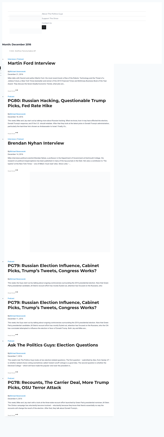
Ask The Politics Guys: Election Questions (53, 345)
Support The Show (50, 18)
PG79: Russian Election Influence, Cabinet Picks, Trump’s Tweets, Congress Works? (53, 268)
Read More (13, 91)
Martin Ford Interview (31, 63)
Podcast (20, 59)
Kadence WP (32, 51)
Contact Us (47, 23)
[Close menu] (0, 67)
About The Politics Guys (52, 14)
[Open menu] (44, 27)
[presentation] (59, 212)
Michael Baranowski (18, 114)
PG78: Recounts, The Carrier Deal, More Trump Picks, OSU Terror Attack (58, 385)
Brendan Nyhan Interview (36, 143)
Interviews (12, 59)
